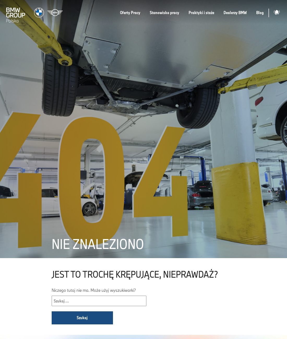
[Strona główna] (35, 13)
